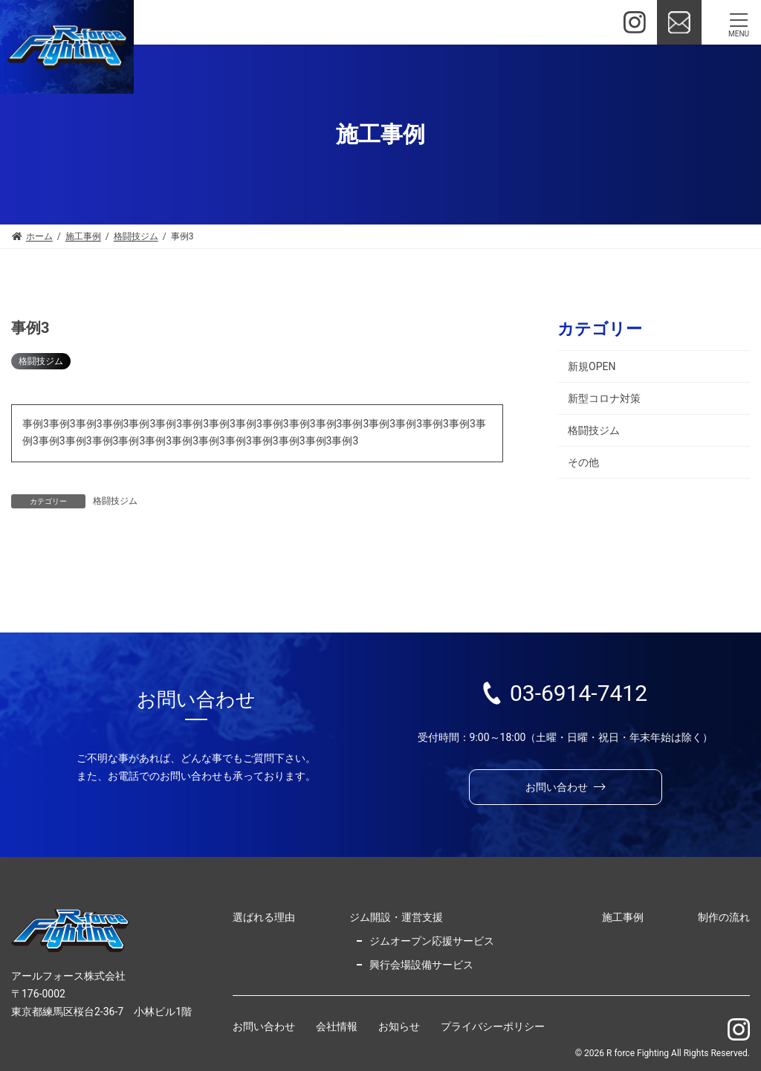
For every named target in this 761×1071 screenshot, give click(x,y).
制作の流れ (724, 917)
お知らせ (399, 1027)
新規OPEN (591, 366)
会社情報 (336, 1027)
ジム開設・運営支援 (396, 917)
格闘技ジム (41, 361)
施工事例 (623, 917)
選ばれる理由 (264, 917)
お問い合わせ (264, 1027)
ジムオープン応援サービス (431, 941)
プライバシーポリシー (493, 1027)
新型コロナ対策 (604, 398)
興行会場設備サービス (421, 965)
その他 (583, 462)
